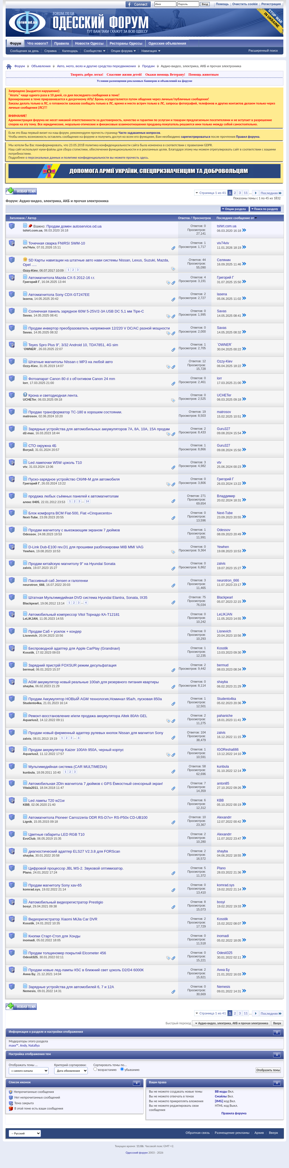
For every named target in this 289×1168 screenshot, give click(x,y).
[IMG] (219, 1101)
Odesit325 (30, 957)
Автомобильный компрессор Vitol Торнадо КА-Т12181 (74, 614)
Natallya (34, 1045)
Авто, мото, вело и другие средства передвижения (96, 66)
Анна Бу (29, 974)
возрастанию (105, 1069)
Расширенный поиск (263, 50)
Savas (27, 315)
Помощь (222, 4)
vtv (25, 466)
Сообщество (93, 51)
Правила (61, 43)
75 (204, 597)
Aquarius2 (30, 720)
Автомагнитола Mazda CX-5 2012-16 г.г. (62, 278)
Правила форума (234, 1113)
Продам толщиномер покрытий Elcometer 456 (67, 953)
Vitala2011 (30, 787)
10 (204, 817)
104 (203, 732)
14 (87, 501)
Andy (23, 1045)
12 (204, 361)
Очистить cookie (245, 4)
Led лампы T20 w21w (47, 800)
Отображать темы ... (23, 1065)
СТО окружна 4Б (42, 446)
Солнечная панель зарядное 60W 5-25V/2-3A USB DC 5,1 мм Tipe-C (86, 311)
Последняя (271, 193)
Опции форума (121, 51)
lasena (27, 298)
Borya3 (28, 449)
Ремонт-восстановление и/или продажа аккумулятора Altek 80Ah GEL (88, 716)
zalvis (27, 567)
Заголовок (17, 218)
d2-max (28, 433)
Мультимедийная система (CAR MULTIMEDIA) (68, 767)
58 (204, 766)
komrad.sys (31, 889)
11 (246, 193)
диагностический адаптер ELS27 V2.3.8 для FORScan (74, 851)
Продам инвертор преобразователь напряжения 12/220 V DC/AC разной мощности (99, 328)
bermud (28, 669)
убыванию (130, 1069)
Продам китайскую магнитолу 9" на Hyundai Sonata (72, 564)
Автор (32, 218)
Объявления (41, 66)
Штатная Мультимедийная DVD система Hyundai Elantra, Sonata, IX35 (88, 597)
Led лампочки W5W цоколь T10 (55, 462)
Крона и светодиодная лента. (53, 395)
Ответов (184, 218)
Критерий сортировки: (70, 1065)
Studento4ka (32, 703)
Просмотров (202, 218)
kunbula (29, 772)
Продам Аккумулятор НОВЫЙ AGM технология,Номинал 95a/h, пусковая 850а (95, 699)
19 (204, 411)
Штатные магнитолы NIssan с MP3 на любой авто (71, 362)
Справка (50, 51)
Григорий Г (31, 281)
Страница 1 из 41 (213, 193)
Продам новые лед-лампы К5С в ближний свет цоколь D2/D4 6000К (86, 970)
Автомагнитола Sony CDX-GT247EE (59, 294)
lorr (25, 383)
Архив (259, 1132)
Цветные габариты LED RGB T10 (57, 834)
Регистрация (271, 4)
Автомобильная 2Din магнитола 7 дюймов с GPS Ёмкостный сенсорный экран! (96, 783)
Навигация (149, 51)
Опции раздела (235, 209)
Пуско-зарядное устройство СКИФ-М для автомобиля (74, 479)
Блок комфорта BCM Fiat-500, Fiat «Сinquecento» (70, 513)
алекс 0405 (31, 502)
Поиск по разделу (266, 209)
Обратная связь (198, 1132)
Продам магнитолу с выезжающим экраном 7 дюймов (74, 530)
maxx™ (13, 1045)
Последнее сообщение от (236, 218)
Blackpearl (31, 603)
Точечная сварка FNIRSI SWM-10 (57, 243)
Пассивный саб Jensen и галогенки (58, 580)
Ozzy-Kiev (30, 270)
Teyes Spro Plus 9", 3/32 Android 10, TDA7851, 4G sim (73, 345)
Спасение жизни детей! (124, 75)
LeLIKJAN (30, 618)
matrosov (30, 416)
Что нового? (37, 43)
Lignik (27, 821)
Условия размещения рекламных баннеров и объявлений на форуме (144, 80)
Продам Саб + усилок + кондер (55, 631)
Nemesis (29, 991)
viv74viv (29, 247)
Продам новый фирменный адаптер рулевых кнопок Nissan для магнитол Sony (96, 733)
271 (203, 495)
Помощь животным (204, 75)
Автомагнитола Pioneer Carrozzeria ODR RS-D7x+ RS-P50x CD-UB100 (88, 817)
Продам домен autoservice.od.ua (73, 226)
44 (204, 259)
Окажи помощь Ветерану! (165, 75)
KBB (26, 804)
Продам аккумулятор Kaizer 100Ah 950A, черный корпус (76, 750)
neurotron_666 (33, 584)
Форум (15, 43)
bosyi (27, 906)
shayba (28, 686)
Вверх (277, 1023)
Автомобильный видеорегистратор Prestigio (66, 902)
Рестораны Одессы (126, 43)
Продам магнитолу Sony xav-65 (55, 885)
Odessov (29, 534)
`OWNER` (30, 349)
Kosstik (28, 652)
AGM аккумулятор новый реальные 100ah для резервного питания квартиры (93, 682)
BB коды (221, 1091)
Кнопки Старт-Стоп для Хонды (54, 936)
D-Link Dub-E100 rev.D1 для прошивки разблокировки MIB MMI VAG (86, 547)
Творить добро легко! (86, 75)
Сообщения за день (24, 51)
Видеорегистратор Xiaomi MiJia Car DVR (63, 919)
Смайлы (221, 1096)
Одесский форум (137, 1152)
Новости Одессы (89, 43)
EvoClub (29, 838)
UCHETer (29, 399)
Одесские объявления (167, 43)
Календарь (70, 51)
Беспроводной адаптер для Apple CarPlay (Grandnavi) (74, 648)
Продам (148, 66)
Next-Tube (30, 517)
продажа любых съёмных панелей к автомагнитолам (74, 496)
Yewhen (28, 551)
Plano (27, 872)
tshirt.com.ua (32, 230)
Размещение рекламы (232, 1132)
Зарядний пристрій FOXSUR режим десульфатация (73, 665)
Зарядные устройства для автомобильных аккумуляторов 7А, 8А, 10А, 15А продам (99, 429)
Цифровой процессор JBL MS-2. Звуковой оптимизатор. (76, 868)
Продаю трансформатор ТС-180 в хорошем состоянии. (75, 412)
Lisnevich (30, 635)
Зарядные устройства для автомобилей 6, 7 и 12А (71, 987)
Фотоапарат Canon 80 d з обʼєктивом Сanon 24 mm (72, 379)
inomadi (29, 940)
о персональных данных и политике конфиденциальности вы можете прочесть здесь (86, 158)
